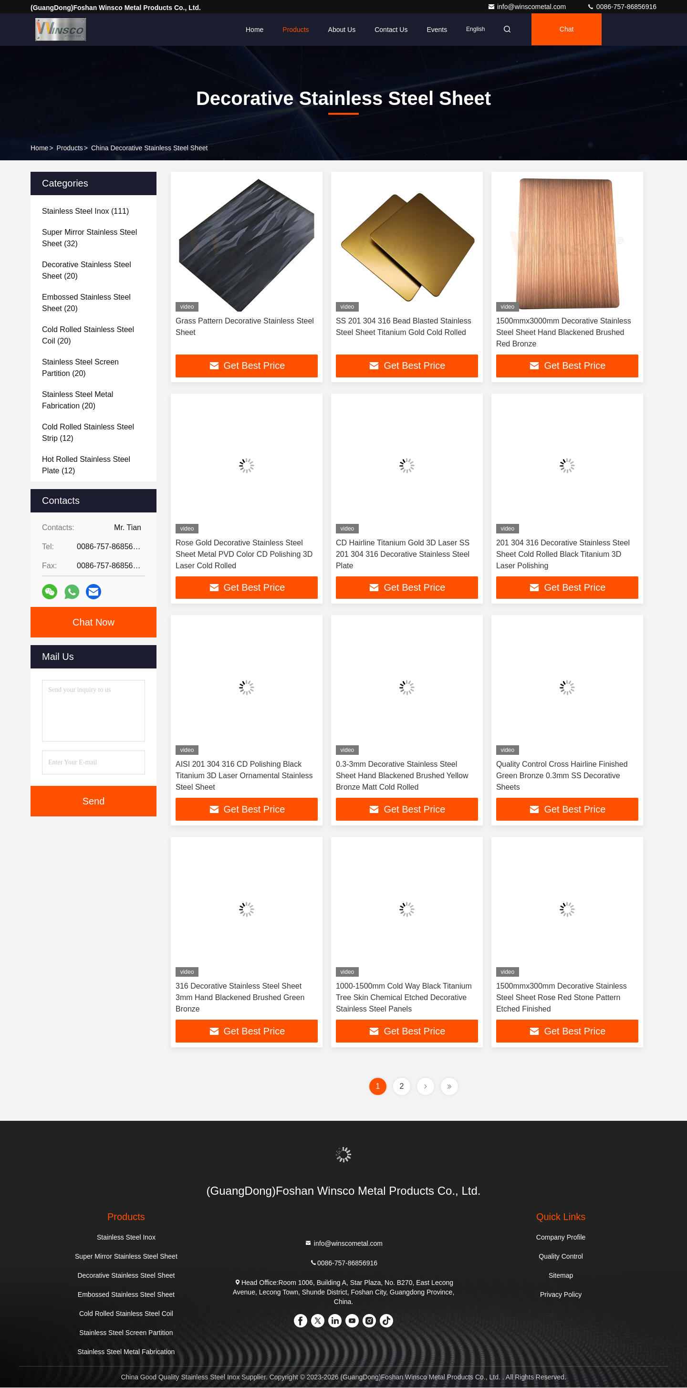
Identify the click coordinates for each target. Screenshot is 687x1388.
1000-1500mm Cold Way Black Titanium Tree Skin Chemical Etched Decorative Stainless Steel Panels (404, 997)
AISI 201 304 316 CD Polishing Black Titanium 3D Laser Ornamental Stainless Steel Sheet (244, 776)
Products (295, 29)
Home (254, 29)
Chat (569, 29)
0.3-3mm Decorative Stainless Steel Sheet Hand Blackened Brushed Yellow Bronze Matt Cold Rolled (402, 776)
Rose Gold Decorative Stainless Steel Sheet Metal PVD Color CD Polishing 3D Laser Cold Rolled (244, 554)
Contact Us (391, 29)
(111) (85, 211)
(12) (88, 432)
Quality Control (561, 1257)
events (437, 29)
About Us (342, 29)
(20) (86, 270)
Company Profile (561, 1238)
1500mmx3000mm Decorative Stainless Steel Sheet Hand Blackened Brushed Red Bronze (563, 332)
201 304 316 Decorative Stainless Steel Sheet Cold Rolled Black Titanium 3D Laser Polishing (563, 554)
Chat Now (93, 622)
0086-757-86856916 (621, 6)
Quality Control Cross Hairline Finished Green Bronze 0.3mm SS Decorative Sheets (562, 776)
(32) (89, 238)
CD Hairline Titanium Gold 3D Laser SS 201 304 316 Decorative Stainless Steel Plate (402, 554)
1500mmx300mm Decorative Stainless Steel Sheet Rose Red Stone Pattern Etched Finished (561, 997)
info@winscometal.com (528, 6)
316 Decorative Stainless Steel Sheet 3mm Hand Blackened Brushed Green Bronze (240, 997)
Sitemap (561, 1276)
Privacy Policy (561, 1295)
